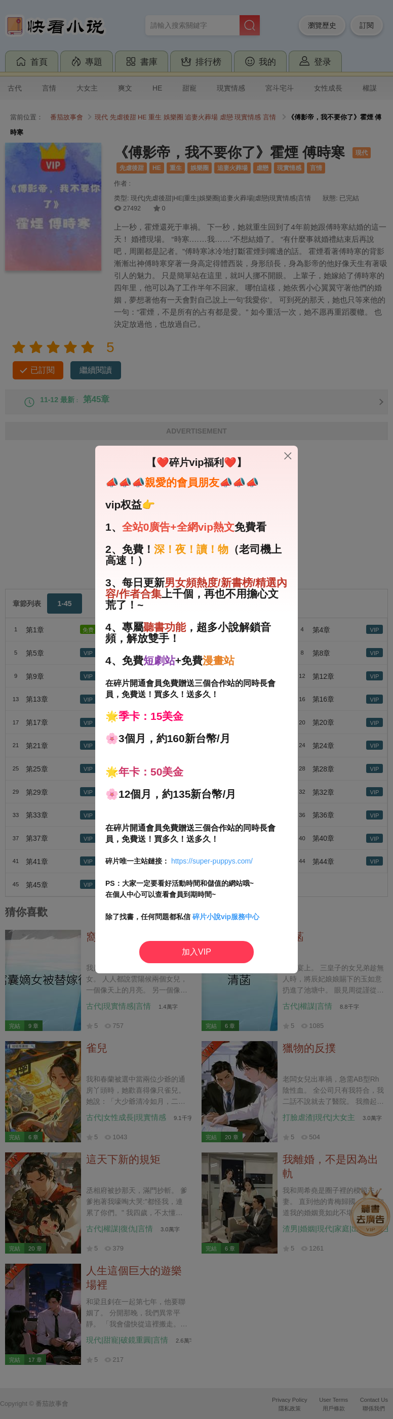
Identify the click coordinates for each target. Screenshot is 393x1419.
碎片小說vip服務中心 (225, 917)
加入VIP (196, 952)
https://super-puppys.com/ (212, 861)
